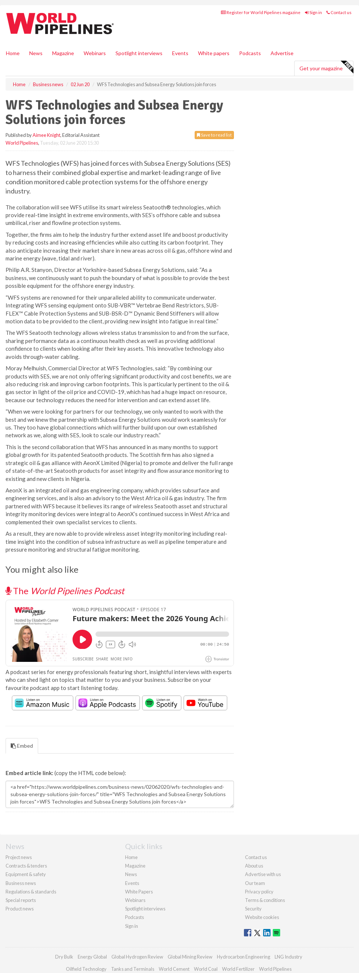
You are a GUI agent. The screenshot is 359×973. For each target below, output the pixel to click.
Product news (20, 909)
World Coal (206, 969)
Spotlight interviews (138, 53)
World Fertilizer (238, 969)
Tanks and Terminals (132, 969)
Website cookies (262, 917)
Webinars (95, 53)
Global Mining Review (190, 957)
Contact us (339, 12)
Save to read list (214, 135)
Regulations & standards (31, 892)
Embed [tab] (22, 746)
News (131, 874)
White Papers (139, 892)
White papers (213, 53)
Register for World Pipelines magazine (261, 12)
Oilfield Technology (86, 969)
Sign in (313, 12)
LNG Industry (288, 957)
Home (13, 53)
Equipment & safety (26, 874)
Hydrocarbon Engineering (243, 957)
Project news (19, 857)
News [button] (36, 53)
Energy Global (92, 957)
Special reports (21, 900)
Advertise (282, 53)
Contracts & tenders (26, 866)
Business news (21, 883)
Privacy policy (259, 892)
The (65, 590)
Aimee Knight (46, 135)
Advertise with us (263, 874)
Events (180, 53)
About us (254, 866)
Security (253, 909)
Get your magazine (326, 67)
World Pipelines (22, 143)
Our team (255, 883)
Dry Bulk (64, 957)
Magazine (63, 53)
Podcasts (250, 53)
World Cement (174, 969)
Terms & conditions (265, 900)
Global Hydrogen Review (137, 957)
